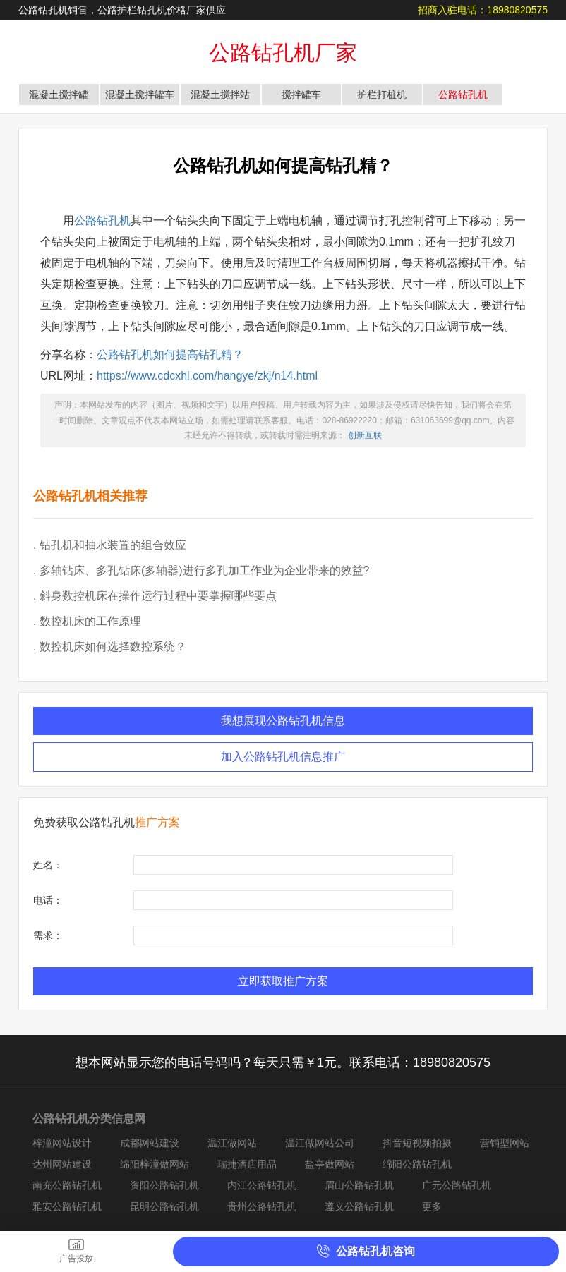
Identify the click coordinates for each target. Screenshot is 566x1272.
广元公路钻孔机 (456, 1185)
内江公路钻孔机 (261, 1185)
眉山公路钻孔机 (359, 1185)
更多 (432, 1206)
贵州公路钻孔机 (261, 1206)
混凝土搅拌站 (220, 94)
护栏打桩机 (382, 94)
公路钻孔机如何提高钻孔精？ (170, 355)
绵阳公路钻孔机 (417, 1164)
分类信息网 (117, 1119)
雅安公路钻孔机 (67, 1206)
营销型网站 (504, 1143)
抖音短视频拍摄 (417, 1143)
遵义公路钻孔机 (359, 1206)
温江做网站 (232, 1143)
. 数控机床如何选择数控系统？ (109, 647)
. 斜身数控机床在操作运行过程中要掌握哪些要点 (155, 596)
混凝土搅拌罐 (58, 94)
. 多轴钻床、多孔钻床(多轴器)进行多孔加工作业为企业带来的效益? (201, 570)
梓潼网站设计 (62, 1143)
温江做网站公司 (319, 1143)
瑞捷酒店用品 (247, 1164)
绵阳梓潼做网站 (154, 1164)
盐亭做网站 (329, 1164)
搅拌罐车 (301, 94)
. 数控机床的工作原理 (87, 621)
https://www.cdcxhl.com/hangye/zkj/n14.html (207, 376)
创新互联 (365, 435)
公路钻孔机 (463, 94)
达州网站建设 (62, 1164)
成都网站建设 (149, 1143)
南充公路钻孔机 (67, 1185)
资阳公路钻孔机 (164, 1185)
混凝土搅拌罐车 (139, 94)
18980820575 (517, 10)
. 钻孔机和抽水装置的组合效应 (109, 545)
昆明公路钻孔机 (164, 1206)
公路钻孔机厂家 (283, 52)
